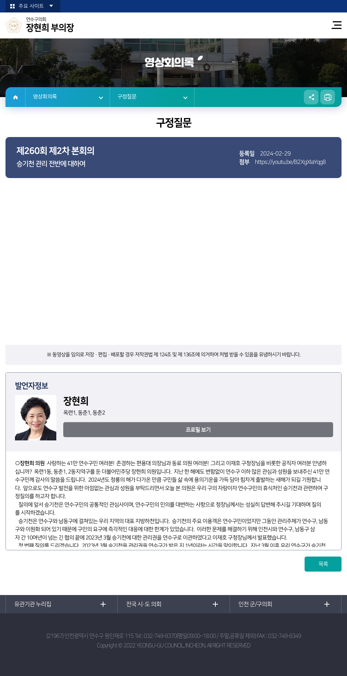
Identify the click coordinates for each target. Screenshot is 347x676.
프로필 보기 (198, 429)
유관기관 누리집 (32, 604)
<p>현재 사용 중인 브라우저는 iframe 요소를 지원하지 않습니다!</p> (173, 266)
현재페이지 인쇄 (327, 97)
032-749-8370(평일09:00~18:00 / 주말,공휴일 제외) (200, 636)
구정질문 (126, 97)
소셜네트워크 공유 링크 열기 (311, 97)
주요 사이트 (31, 6)
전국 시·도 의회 (143, 604)
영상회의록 (45, 97)
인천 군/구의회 (255, 604)
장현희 (27, 463)
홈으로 (15, 97)
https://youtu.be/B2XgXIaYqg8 (290, 162)
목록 (323, 564)
